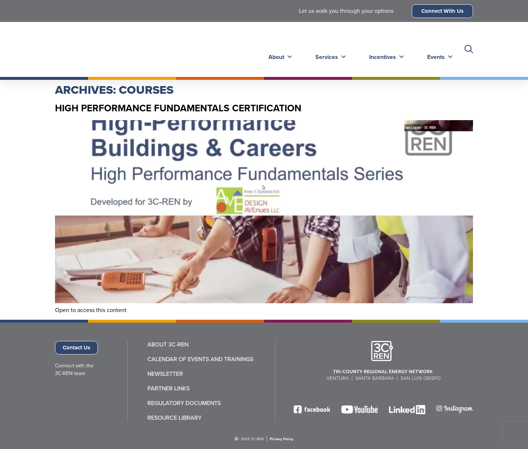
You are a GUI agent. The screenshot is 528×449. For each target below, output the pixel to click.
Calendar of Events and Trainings (200, 359)
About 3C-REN (167, 344)
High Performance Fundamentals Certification (178, 108)
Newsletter (165, 374)
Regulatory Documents (184, 403)
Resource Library (174, 418)
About (279, 49)
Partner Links (168, 388)
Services (329, 49)
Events (436, 49)
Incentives (384, 49)
